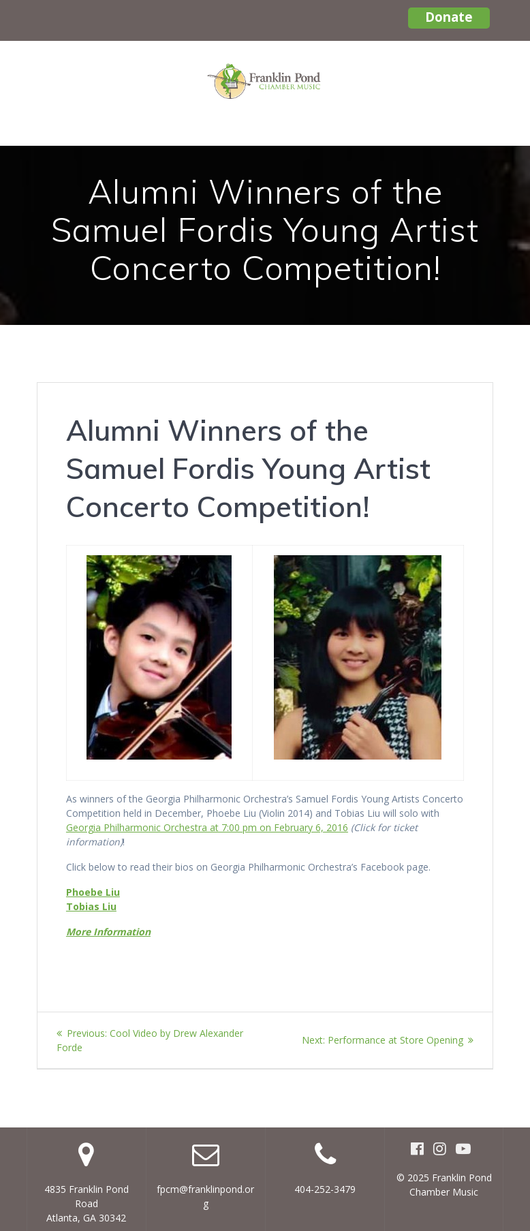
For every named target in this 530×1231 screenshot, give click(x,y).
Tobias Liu (91, 906)
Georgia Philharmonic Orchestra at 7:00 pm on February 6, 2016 (207, 827)
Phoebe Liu (93, 892)
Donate (449, 16)
